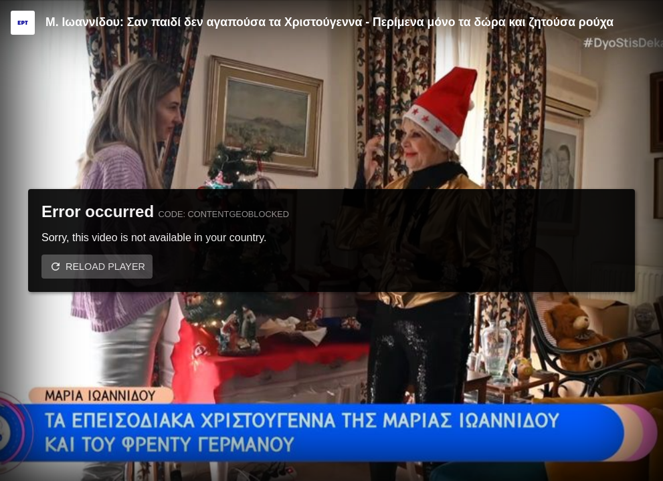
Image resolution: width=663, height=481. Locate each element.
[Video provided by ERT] (23, 23)
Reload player (105, 266)
